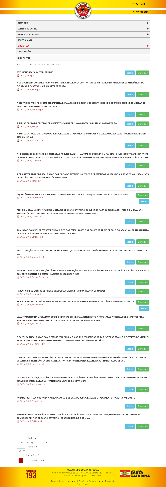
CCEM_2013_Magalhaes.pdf (32, 343)
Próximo (34, 460)
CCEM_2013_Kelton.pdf (30, 180)
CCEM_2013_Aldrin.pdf (30, 89)
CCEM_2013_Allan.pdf (30, 126)
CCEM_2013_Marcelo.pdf (31, 216)
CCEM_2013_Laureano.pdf (32, 364)
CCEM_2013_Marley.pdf (30, 160)
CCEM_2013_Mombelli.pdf (32, 257)
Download (143, 73)
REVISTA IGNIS (25, 40)
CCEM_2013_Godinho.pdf (31, 197)
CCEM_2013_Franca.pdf (30, 294)
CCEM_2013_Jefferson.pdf (31, 304)
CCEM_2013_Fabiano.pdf (31, 323)
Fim (42, 460)
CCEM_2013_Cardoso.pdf (31, 236)
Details (129, 73)
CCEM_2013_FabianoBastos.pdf (34, 277)
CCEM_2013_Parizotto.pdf (32, 401)
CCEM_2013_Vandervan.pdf (32, 384)
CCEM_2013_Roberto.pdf (31, 140)
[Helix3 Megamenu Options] (139, 4)
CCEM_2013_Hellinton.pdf (31, 109)
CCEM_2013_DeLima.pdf (31, 421)
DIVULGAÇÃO (24, 51)
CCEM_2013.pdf (27, 75)
